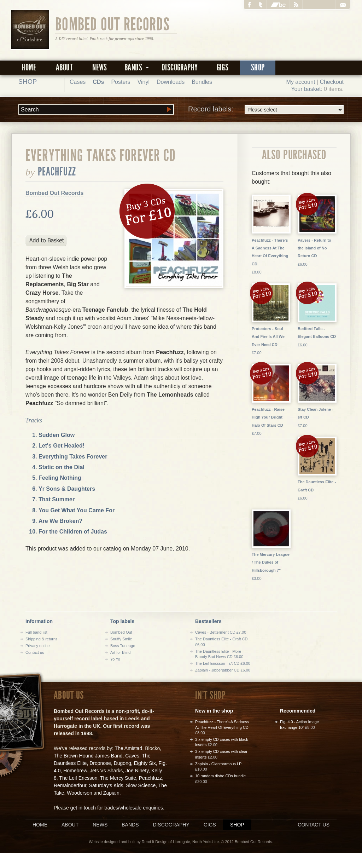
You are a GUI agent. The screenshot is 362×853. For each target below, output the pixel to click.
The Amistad (128, 748)
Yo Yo (115, 659)
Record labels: (266, 109)
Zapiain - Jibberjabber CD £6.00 (222, 670)
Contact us (34, 652)
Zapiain (111, 793)
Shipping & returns (41, 639)
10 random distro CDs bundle (220, 776)
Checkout (332, 82)
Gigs (223, 67)
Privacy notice (37, 646)
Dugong (122, 763)
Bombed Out (121, 632)
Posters (120, 82)
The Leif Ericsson (78, 778)
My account (300, 82)
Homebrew (75, 770)
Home (29, 67)
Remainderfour (70, 785)
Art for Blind (120, 652)
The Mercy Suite (118, 778)
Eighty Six (145, 763)
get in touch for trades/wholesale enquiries (116, 808)
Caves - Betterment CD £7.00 (220, 632)
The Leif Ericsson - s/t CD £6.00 (222, 663)
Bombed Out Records (112, 24)
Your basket (306, 89)
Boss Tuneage (122, 646)
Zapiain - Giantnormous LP (218, 764)
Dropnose (100, 763)
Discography (180, 67)
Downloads (171, 82)
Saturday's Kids (106, 785)
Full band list (36, 632)
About (64, 67)
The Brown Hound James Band (88, 756)
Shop (258, 67)
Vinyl (144, 82)
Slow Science (141, 785)
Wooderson (79, 793)
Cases (78, 82)
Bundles (202, 82)
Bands (130, 825)
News (99, 67)
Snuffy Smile (121, 639)
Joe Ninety (136, 770)
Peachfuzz (57, 171)
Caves (132, 756)
